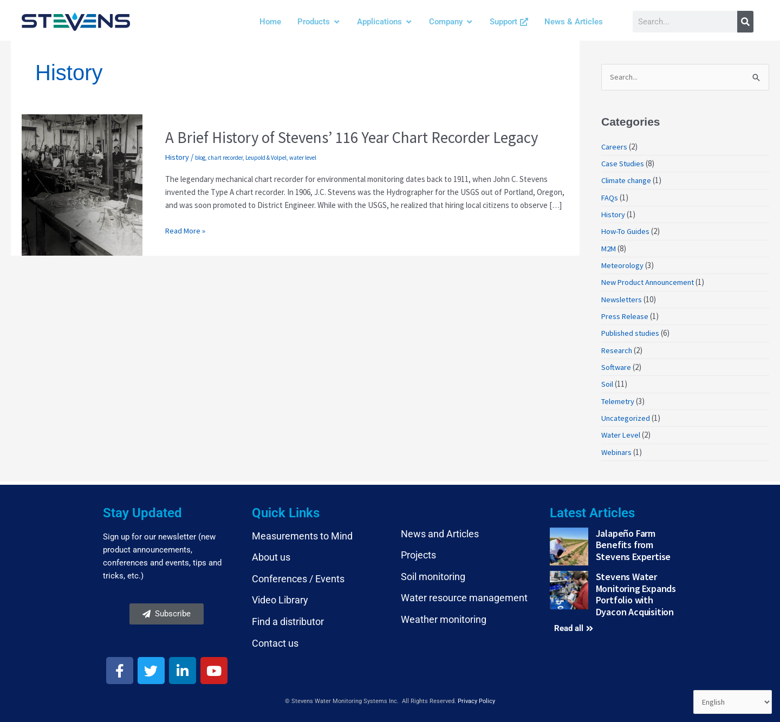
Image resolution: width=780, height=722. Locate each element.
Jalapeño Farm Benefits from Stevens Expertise (633, 542)
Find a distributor (288, 618)
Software (616, 365)
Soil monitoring (433, 573)
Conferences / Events (298, 575)
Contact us (275, 640)
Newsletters (622, 298)
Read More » (185, 230)
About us (271, 554)
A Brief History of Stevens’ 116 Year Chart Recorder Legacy (361, 137)
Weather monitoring (443, 616)
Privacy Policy (476, 698)
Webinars (617, 449)
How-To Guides (627, 231)
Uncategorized (626, 416)
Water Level (621, 432)
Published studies (631, 332)
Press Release (625, 315)
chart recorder (226, 157)
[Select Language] (731, 702)
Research (617, 348)
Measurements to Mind (302, 532)
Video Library (280, 597)
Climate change (627, 180)
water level (303, 157)
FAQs (610, 197)
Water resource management (464, 595)
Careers (614, 147)
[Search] (745, 21)
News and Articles (440, 530)
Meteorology (623, 264)
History (177, 157)
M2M (609, 248)
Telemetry (618, 399)
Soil (607, 382)
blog (201, 157)
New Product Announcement (650, 281)
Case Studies (623, 164)
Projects (418, 552)
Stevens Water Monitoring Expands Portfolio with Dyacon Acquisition (636, 591)
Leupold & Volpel (267, 157)
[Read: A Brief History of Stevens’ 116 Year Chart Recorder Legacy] (82, 184)
